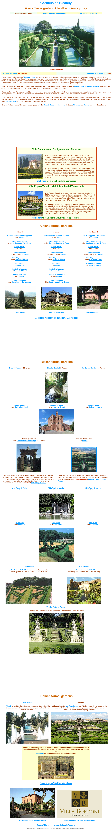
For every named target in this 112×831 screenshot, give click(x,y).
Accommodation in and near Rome (32, 820)
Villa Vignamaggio (56, 258)
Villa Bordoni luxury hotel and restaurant (79, 820)
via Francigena (71, 706)
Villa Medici (19, 263)
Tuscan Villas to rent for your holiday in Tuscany (56, 825)
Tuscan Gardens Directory (87, 13)
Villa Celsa (20, 523)
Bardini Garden (15, 368)
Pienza (84, 441)
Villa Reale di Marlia (19, 488)
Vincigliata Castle (19, 275)
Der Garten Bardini (89, 368)
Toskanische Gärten (9, 73)
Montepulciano (78, 570)
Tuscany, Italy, (29, 77)
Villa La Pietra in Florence (56, 607)
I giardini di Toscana (95, 73)
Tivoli (8, 706)
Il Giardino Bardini (53, 368)
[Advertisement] (56, 128)
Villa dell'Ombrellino (56, 312)
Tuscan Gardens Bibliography (54, 13)
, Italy (83, 8)
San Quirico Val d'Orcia (20, 570)
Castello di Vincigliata (56, 275)
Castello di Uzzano (19, 269)
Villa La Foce (84, 566)
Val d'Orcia (93, 570)
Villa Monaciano (19, 280)
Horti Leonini (29, 566)
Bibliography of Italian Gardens (56, 317)
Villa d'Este (27, 702)
